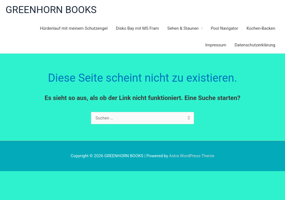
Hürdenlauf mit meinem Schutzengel (74, 28)
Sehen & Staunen (183, 28)
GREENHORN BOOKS (51, 10)
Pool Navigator (224, 28)
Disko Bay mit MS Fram (137, 28)
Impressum (215, 45)
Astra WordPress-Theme (191, 155)
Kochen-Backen (261, 28)
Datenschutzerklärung (255, 45)
